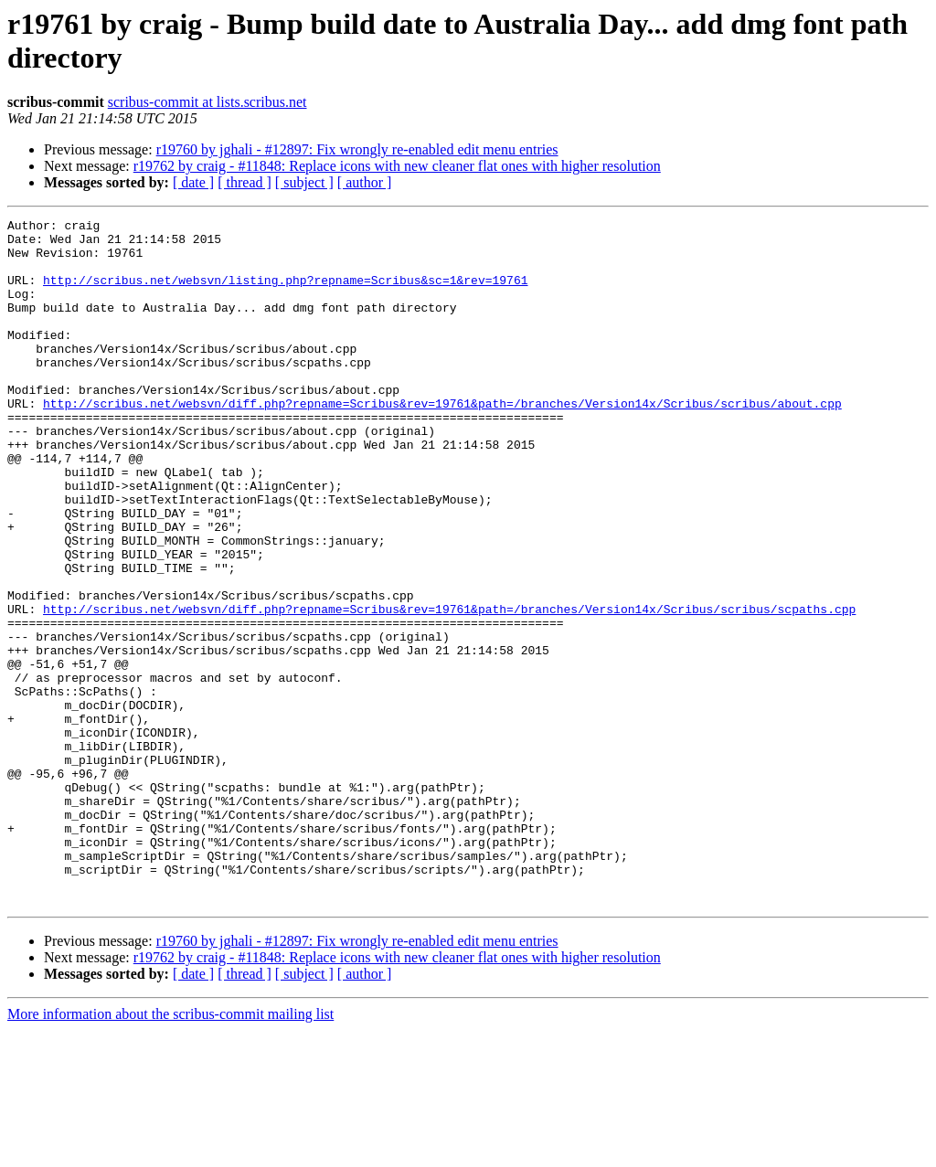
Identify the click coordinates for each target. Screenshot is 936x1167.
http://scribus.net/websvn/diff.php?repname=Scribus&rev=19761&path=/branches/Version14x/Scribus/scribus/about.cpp (442, 441)
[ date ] (193, 182)
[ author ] (364, 182)
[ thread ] (244, 182)
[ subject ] (304, 182)
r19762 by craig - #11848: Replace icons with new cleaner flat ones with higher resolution (397, 166)
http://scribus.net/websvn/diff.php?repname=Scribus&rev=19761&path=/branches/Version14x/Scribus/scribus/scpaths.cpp (449, 688)
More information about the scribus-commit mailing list (170, 1151)
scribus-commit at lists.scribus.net (207, 102)
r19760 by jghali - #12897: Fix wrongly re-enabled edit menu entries (357, 149)
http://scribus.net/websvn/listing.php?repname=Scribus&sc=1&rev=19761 (285, 293)
